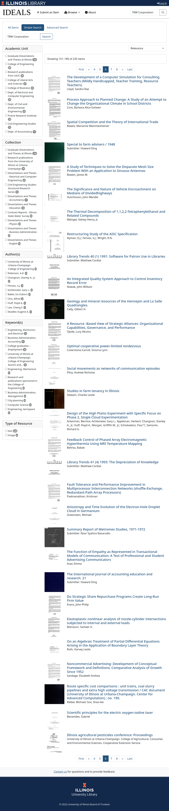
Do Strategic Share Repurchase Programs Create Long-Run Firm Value (113, 598)
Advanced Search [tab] (57, 27)
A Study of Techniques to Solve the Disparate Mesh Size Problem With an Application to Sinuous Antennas (110, 168)
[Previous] (89, 69)
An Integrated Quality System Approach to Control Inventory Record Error (114, 281)
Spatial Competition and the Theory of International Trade (112, 122)
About (90, 12)
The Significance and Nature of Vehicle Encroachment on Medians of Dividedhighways (111, 191)
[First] (81, 69)
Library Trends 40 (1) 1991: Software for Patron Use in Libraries (116, 256)
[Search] (145, 12)
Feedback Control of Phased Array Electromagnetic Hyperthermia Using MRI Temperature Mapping (107, 441)
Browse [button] (71, 12)
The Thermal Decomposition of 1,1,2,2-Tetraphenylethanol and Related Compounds (116, 213)
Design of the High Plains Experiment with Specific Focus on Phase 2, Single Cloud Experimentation (114, 415)
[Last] (130, 69)
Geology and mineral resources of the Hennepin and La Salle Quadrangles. (114, 303)
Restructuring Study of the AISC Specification (102, 234)
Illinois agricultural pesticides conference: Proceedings (110, 735)
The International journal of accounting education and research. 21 (109, 576)
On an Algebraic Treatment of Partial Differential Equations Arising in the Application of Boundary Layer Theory (113, 643)
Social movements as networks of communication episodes (113, 368)
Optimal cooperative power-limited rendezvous (104, 346)
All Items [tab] (13, 27)
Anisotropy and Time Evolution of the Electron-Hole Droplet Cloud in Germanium (113, 509)
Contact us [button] (60, 771)
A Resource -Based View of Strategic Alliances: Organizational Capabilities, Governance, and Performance (115, 325)
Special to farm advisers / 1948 (91, 144)
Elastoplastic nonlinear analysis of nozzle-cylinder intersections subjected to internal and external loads (116, 621)
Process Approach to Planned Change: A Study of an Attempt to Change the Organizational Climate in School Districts (117, 101)
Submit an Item (48, 12)
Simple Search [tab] (33, 27)
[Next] (122, 69)
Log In (162, 3)
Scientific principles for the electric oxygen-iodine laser (110, 712)
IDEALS (17, 12)
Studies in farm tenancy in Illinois (93, 391)
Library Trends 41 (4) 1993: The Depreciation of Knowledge (112, 462)
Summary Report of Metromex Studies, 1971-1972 (106, 529)
